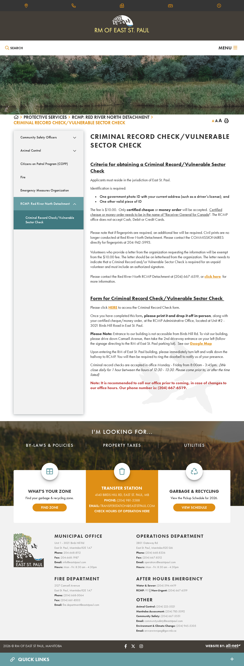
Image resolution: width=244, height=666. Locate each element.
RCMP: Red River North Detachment (110, 117)
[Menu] (228, 47)
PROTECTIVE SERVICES (45, 117)
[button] (74, 137)
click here (212, 276)
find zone (49, 507)
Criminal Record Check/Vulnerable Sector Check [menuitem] (50, 219)
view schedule (194, 507)
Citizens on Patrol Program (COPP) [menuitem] (44, 164)
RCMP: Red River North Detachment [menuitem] (45, 203)
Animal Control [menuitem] (30, 150)
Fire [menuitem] (23, 177)
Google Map (201, 343)
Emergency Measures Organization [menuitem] (44, 190)
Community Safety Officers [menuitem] (38, 137)
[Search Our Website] (24, 48)
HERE (112, 307)
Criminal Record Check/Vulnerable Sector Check (69, 123)
